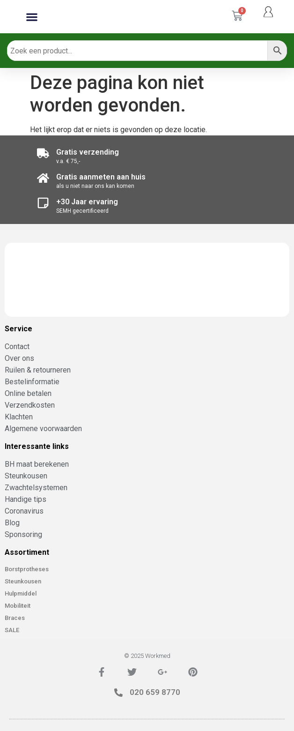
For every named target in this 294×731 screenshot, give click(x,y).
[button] (32, 16)
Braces (15, 617)
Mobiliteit (17, 605)
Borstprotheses (27, 569)
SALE (12, 630)
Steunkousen (23, 581)
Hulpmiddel (21, 593)
